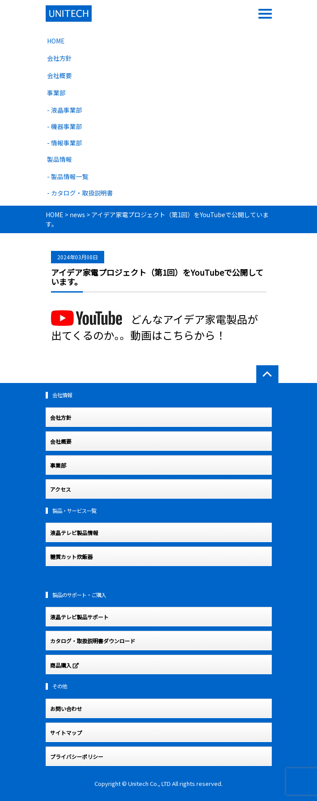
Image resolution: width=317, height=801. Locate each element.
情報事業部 (66, 142)
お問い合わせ (66, 709)
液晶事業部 (66, 109)
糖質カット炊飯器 (71, 557)
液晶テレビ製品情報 (74, 533)
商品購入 (64, 665)
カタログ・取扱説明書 (82, 192)
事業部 (56, 92)
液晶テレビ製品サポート (79, 617)
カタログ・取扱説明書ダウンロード (92, 641)
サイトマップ (66, 733)
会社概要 (59, 75)
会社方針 (59, 58)
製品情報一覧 (69, 176)
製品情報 (59, 159)
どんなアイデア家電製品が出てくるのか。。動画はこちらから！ (154, 327)
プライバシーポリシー (76, 756)
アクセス (60, 489)
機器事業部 (66, 126)
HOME (56, 40)
